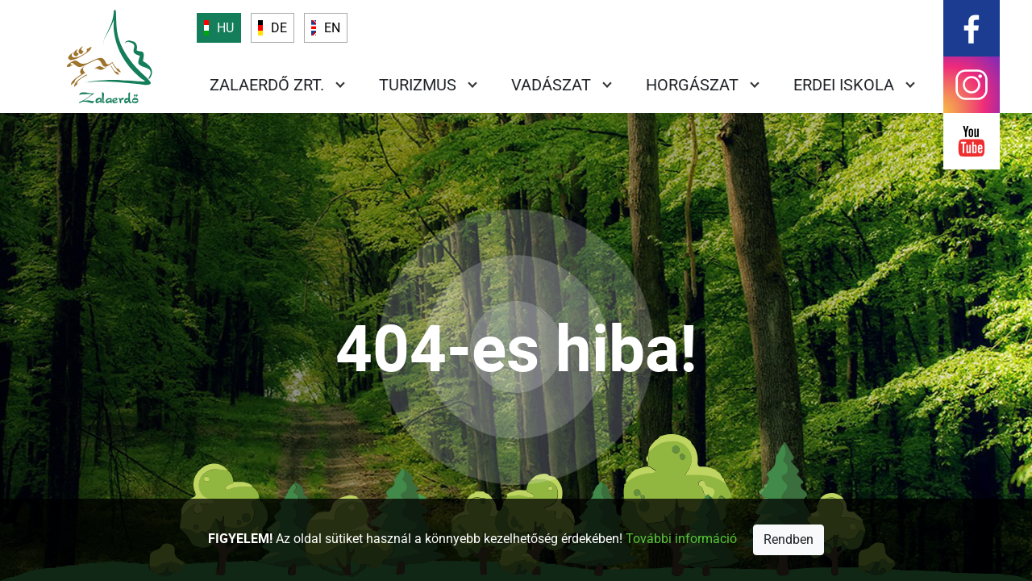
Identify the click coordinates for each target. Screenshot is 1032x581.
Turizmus (417, 84)
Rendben (789, 539)
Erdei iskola (843, 84)
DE (279, 28)
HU (225, 28)
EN (332, 28)
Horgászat (692, 84)
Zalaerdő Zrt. (267, 84)
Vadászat (551, 84)
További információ (681, 538)
